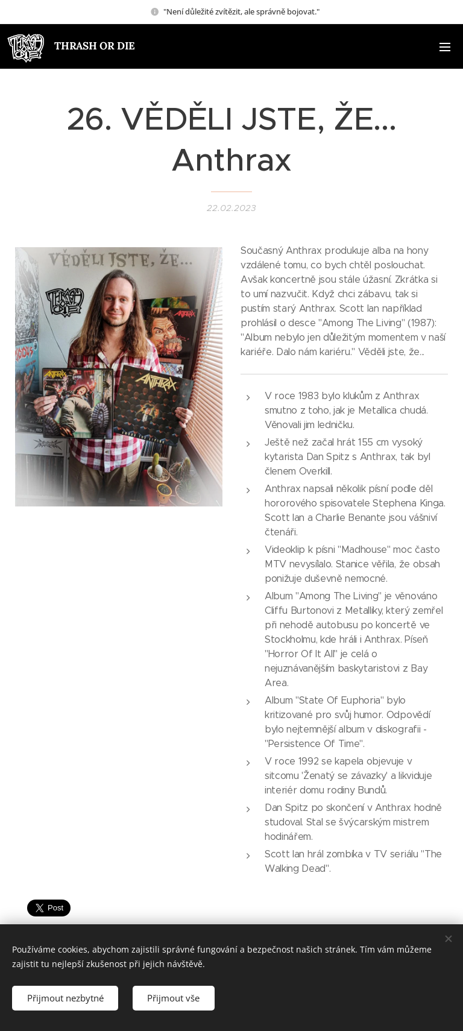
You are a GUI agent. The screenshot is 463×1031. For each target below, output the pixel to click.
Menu (444, 47)
